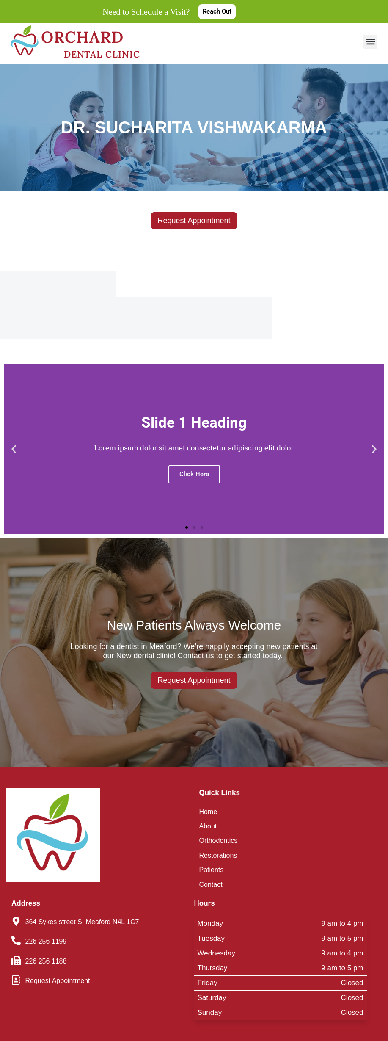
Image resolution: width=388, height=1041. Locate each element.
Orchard (90, 37)
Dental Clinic (102, 52)
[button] (370, 42)
